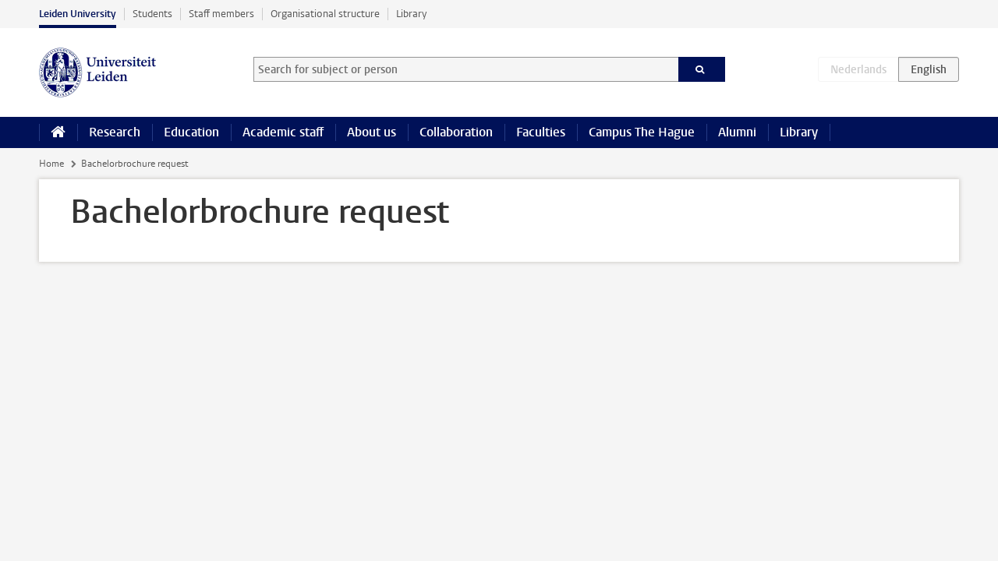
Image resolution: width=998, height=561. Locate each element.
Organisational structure (325, 13)
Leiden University (77, 13)
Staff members (221, 13)
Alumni (737, 132)
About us (371, 132)
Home (51, 163)
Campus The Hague (642, 132)
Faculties (540, 132)
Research (114, 132)
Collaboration (456, 132)
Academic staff (283, 132)
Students (152, 13)
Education (191, 132)
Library (411, 13)
